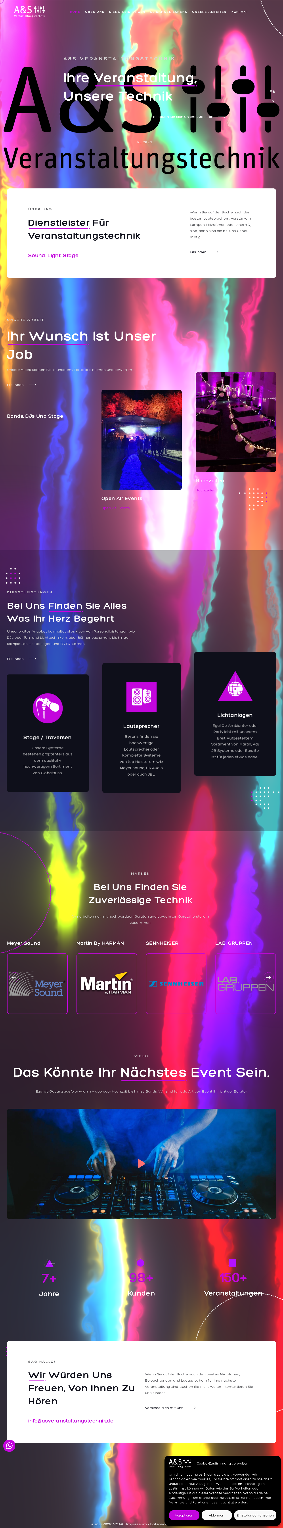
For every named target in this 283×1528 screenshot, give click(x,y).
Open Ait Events (115, 508)
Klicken (144, 142)
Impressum (136, 1524)
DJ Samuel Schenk (168, 12)
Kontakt (239, 12)
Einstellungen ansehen (255, 1515)
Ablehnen (216, 1515)
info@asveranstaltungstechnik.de (71, 1420)
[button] (14, 977)
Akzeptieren (184, 1515)
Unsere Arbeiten (209, 12)
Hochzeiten (206, 490)
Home (75, 12)
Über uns (94, 12)
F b (272, 91)
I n (272, 101)
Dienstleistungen (127, 12)
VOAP (118, 1524)
